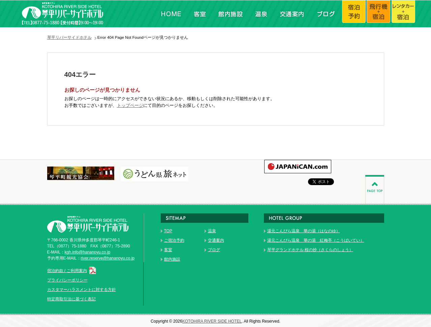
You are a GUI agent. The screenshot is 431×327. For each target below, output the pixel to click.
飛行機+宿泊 (379, 13)
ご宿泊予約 (174, 240)
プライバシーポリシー (67, 280)
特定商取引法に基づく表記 (71, 299)
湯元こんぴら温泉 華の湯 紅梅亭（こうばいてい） (315, 240)
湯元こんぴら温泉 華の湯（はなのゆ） (303, 231)
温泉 (260, 13)
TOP (168, 231)
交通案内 (291, 13)
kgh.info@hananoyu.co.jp (88, 252)
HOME (171, 13)
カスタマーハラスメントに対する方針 (81, 289)
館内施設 (230, 13)
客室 (199, 13)
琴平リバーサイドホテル (69, 37)
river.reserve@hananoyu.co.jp (108, 258)
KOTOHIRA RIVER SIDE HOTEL (212, 321)
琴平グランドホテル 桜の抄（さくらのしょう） (310, 249)
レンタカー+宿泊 (403, 13)
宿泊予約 (354, 13)
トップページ (130, 105)
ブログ (325, 13)
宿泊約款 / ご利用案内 (72, 270)
